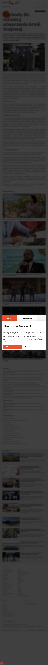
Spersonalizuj (29, 347)
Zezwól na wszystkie (13, 347)
